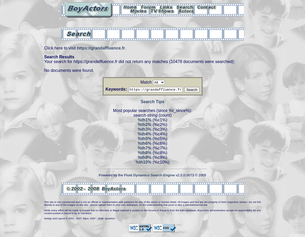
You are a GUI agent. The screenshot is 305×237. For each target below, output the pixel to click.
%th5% (144, 139)
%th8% (144, 153)
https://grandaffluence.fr (101, 48)
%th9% (144, 158)
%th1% (144, 121)
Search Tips (152, 102)
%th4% (144, 135)
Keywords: (110, 89)
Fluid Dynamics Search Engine (149, 176)
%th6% (144, 144)
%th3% (144, 130)
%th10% (143, 163)
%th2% (144, 125)
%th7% (144, 149)
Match (146, 82)
